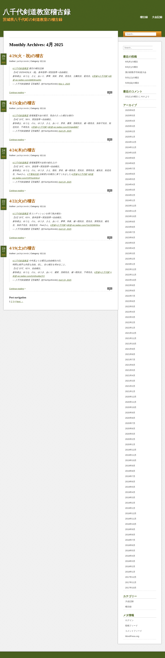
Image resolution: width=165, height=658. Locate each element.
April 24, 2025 (64, 182)
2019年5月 (130, 487)
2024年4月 (130, 184)
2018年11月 (130, 518)
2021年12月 (130, 333)
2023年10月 (130, 216)
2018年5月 (130, 550)
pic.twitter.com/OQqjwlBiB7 (66, 127)
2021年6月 (130, 365)
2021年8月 (130, 354)
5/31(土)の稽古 (132, 77)
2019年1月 (130, 508)
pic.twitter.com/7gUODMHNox (86, 225)
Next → (19, 301)
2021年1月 (130, 391)
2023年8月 (130, 227)
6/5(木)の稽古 (131, 61)
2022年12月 (130, 269)
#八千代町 (103, 76)
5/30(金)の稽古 (132, 83)
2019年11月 (130, 455)
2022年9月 (130, 285)
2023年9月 (130, 221)
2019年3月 (130, 497)
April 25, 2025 (64, 131)
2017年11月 (130, 582)
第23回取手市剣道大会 (135, 72)
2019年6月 (130, 481)
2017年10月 (130, 587)
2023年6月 (130, 237)
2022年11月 (130, 274)
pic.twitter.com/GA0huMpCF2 (31, 276)
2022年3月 (130, 317)
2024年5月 (130, 179)
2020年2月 (130, 439)
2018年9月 (130, 529)
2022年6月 (130, 301)
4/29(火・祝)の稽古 (26, 56)
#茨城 (94, 76)
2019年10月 (130, 460)
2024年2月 (130, 195)
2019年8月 (130, 471)
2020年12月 (130, 396)
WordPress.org (132, 636)
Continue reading (16, 92)
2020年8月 (130, 418)
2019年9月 (130, 465)
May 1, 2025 (64, 84)
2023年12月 (130, 205)
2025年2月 (130, 131)
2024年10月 (130, 152)
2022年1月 (130, 328)
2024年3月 (130, 190)
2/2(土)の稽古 (131, 96)
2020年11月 (130, 402)
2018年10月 (130, 524)
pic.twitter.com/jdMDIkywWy (28, 80)
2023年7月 (130, 232)
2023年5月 (130, 243)
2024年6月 (130, 174)
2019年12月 (130, 450)
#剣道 (50, 127)
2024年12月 (130, 142)
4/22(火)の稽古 (22, 201)
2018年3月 (130, 561)
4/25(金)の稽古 (22, 103)
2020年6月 (130, 428)
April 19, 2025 (64, 280)
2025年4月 (130, 121)
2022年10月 (130, 280)
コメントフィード (133, 631)
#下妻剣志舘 (33, 174)
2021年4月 (130, 375)
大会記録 (157, 17)
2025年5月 (130, 115)
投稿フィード (131, 625)
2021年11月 (130, 338)
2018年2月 (130, 566)
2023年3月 (130, 253)
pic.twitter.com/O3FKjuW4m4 (26, 178)
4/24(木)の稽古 (22, 150)
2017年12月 (130, 577)
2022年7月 (130, 296)
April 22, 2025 (64, 229)
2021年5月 (130, 370)
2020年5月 (130, 434)
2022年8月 (130, 290)
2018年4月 (130, 556)
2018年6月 (130, 545)
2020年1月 (130, 444)
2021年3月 (130, 381)
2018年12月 (130, 513)
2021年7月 (130, 359)
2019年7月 (130, 476)
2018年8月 (130, 534)
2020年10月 (130, 407)
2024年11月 (130, 147)
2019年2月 (130, 503)
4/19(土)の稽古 (22, 248)
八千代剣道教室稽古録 (36, 12)
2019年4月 (130, 492)
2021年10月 (130, 343)
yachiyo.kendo (23, 61)
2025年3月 (130, 126)
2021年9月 (130, 349)
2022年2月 (130, 322)
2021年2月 (130, 386)
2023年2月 (130, 259)
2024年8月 (130, 163)
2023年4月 (130, 248)
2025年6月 (130, 110)
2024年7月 (130, 168)
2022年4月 (130, 312)
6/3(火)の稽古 (131, 67)
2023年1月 (130, 264)
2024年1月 (130, 200)
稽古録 (144, 17)
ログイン (129, 620)
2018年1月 (130, 572)
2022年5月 (130, 306)
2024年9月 (130, 158)
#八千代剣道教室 (20, 68)
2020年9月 (130, 412)
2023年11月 (130, 211)
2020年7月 (130, 423)
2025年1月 (130, 137)
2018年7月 (130, 540)
